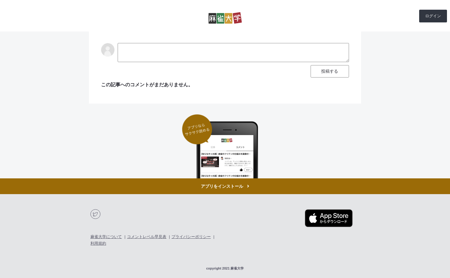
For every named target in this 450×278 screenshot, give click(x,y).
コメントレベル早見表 (146, 236)
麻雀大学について (106, 236)
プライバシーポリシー (191, 236)
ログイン (433, 16)
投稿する (329, 71)
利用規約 (98, 243)
